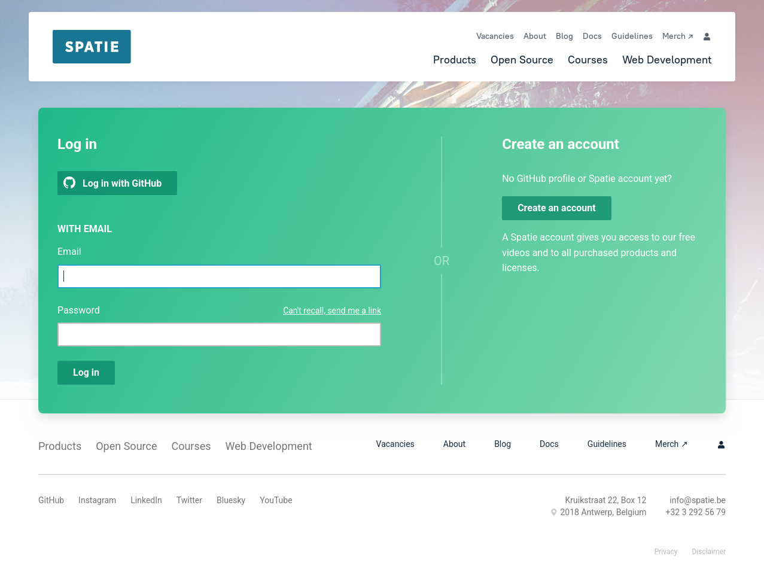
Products (454, 59)
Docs (592, 36)
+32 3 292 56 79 (695, 512)
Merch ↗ (677, 36)
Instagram (97, 500)
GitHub (51, 500)
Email (69, 251)
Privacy (666, 551)
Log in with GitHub (112, 182)
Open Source (522, 59)
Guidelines (632, 36)
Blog (564, 36)
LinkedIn (146, 500)
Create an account (557, 208)
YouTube (276, 500)
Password (78, 310)
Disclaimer (709, 551)
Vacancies (495, 36)
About (534, 36)
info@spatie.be (697, 500)
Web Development (666, 59)
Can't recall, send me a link (332, 310)
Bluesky (231, 500)
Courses (588, 59)
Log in (86, 372)
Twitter (189, 500)
